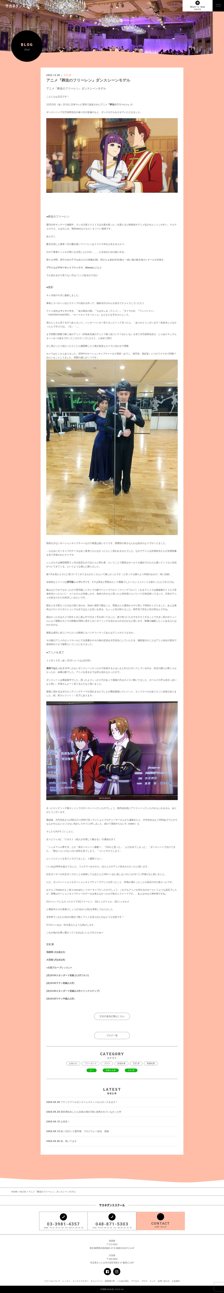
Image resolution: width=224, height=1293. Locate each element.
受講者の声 (110, 1281)
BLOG (23, 1191)
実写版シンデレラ (76, 582)
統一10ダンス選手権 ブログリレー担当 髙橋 (77, 1131)
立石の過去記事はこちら (112, 1016)
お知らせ (73, 1063)
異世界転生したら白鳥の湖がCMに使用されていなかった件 (83, 1111)
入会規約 (176, 1281)
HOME (14, 1191)
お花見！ (58, 1121)
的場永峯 (121, 1063)
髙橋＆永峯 (111, 1070)
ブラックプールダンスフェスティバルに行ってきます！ (82, 1102)
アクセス (135, 1281)
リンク (152, 1281)
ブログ (107, 1063)
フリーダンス (91, 1063)
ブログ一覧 (112, 1035)
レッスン (66, 1281)
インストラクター (81, 1281)
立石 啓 (67, 75)
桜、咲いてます (61, 1141)
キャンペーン (97, 1281)
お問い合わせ (164, 1281)
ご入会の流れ (123, 1281)
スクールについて (52, 1281)
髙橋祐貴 (151, 1063)
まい (92, 1070)
